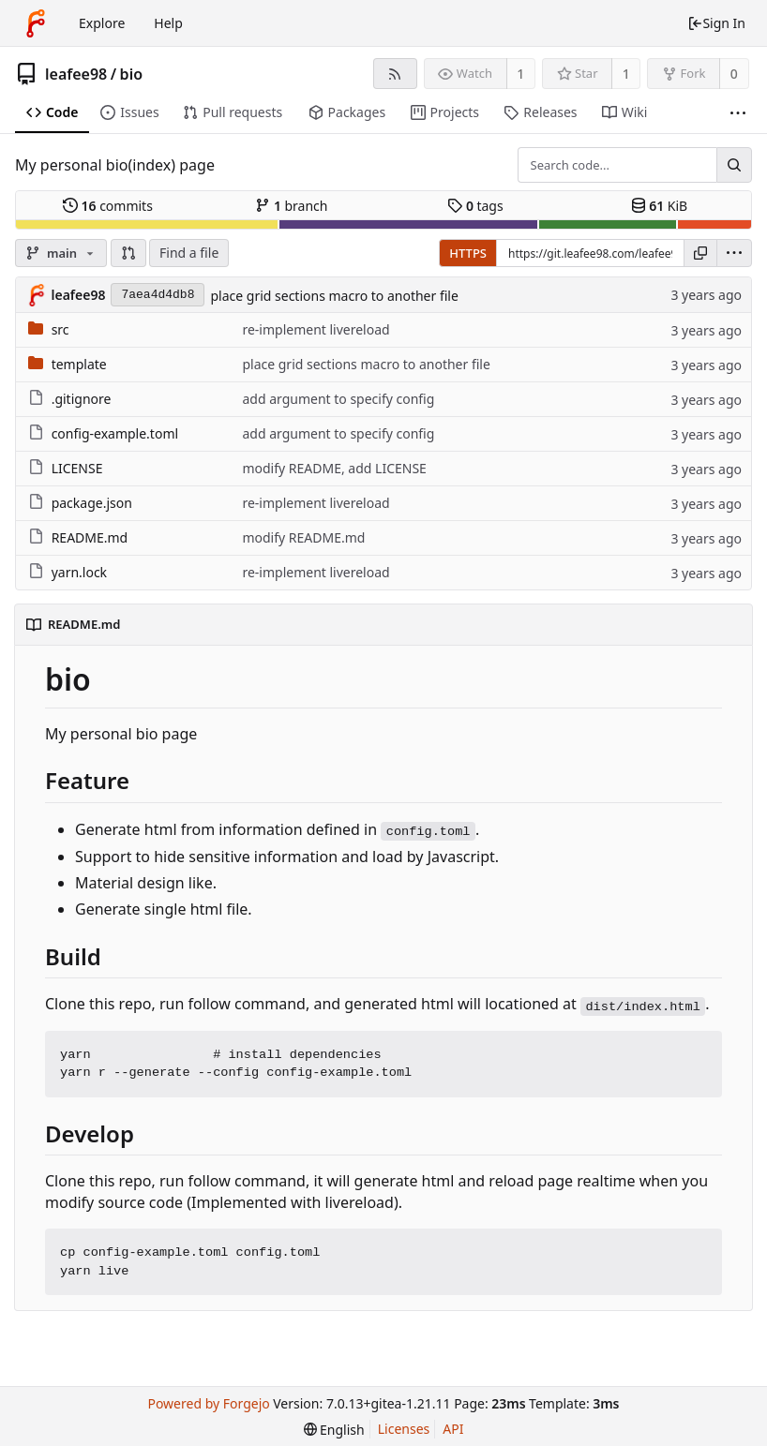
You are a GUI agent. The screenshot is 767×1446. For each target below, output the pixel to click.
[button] (128, 253)
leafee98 (76, 74)
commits (108, 206)
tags (475, 206)
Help (168, 23)
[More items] (738, 113)
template (79, 364)
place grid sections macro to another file (334, 296)
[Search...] (734, 165)
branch (291, 206)
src (60, 329)
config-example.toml (115, 433)
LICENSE (77, 468)
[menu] (734, 253)
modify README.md (303, 537)
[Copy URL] (700, 253)
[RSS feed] (395, 73)
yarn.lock (79, 572)
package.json (92, 503)
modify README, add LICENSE (334, 468)
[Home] (35, 23)
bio (131, 74)
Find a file (188, 252)
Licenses (404, 1429)
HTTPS (468, 253)
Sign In (716, 23)
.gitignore (82, 399)
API (453, 1429)
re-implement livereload (315, 329)
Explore (102, 23)
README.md (90, 537)
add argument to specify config (338, 399)
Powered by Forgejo (208, 1403)
